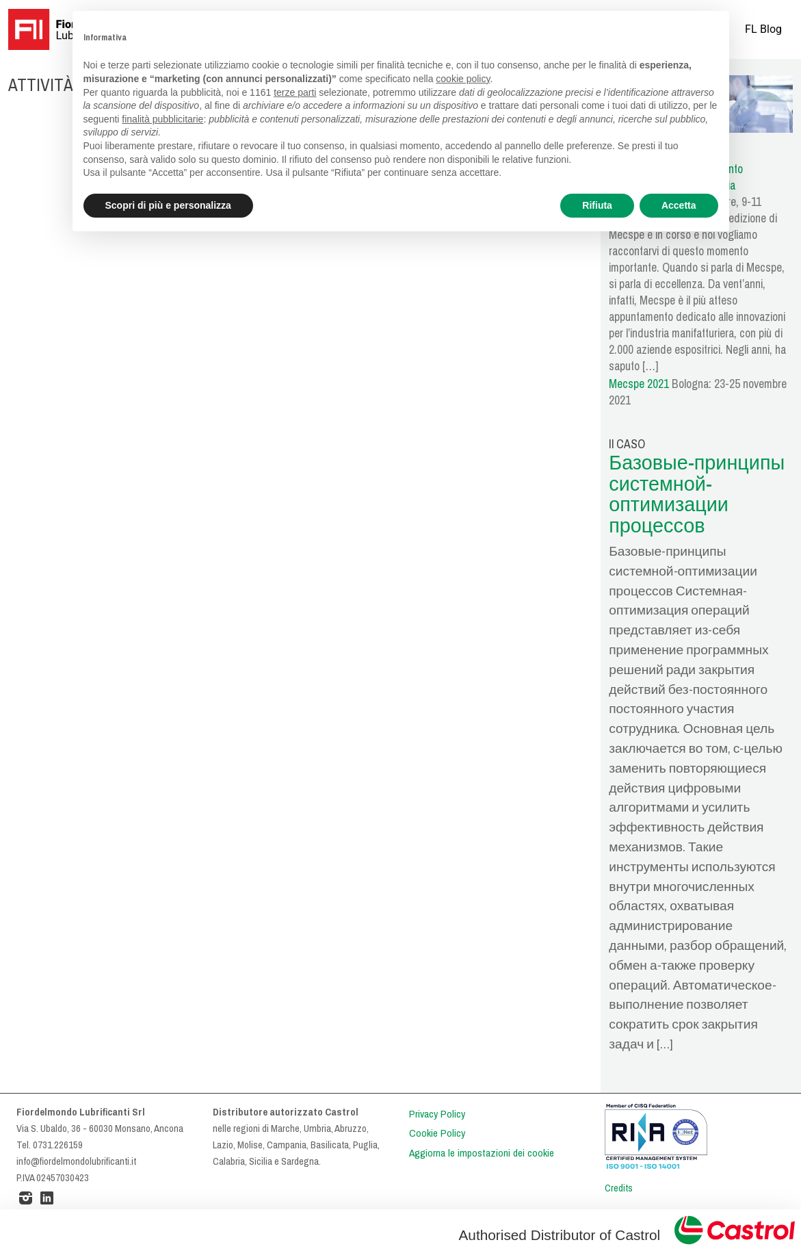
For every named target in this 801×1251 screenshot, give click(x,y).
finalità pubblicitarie (162, 119)
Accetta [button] (678, 205)
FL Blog (763, 29)
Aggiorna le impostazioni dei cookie (481, 1153)
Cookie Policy (437, 1133)
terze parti (295, 92)
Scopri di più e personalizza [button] (168, 205)
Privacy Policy (437, 1114)
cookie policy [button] (463, 78)
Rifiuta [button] (597, 205)
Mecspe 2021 (639, 384)
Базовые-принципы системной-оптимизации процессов (697, 494)
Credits (619, 1188)
